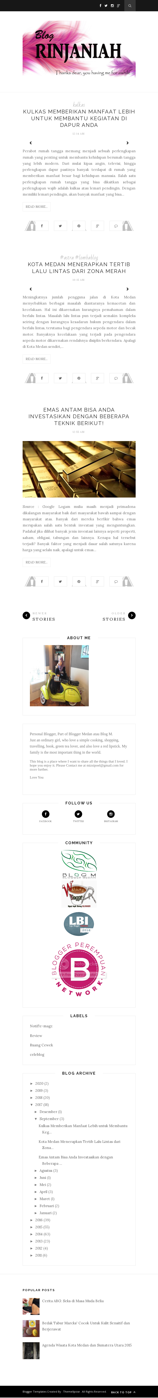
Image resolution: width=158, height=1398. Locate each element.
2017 (38, 1105)
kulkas (79, 105)
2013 (39, 1241)
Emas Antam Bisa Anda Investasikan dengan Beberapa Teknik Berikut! (79, 417)
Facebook (45, 817)
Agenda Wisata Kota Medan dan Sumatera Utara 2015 (87, 1345)
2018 (38, 1098)
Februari (47, 1206)
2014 (39, 1234)
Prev (30, 142)
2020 (39, 1084)
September (49, 1119)
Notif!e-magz (41, 1026)
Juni (43, 1178)
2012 (38, 1248)
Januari (46, 1213)
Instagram (111, 817)
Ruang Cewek (41, 1045)
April (43, 1192)
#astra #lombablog (79, 258)
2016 (39, 1220)
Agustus (46, 1171)
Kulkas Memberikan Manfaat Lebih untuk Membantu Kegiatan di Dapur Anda (79, 118)
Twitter (78, 817)
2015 (38, 1227)
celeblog (37, 1055)
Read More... (37, 207)
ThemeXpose (71, 1392)
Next (127, 142)
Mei (43, 1185)
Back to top (123, 1392)
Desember (48, 1112)
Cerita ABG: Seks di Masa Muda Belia (73, 1301)
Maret (45, 1199)
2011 (38, 1255)
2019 (39, 1091)
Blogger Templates (34, 1392)
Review (36, 1036)
